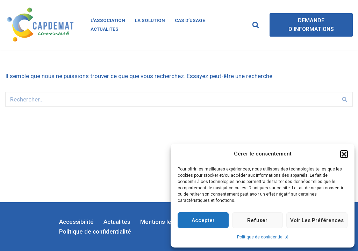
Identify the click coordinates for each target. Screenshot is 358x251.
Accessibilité (76, 221)
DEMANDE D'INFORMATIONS (311, 25)
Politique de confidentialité (262, 237)
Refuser (257, 220)
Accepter (203, 220)
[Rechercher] (255, 24)
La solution (150, 20)
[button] (344, 154)
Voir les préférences (317, 220)
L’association (108, 20)
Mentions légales (163, 221)
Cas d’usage (190, 20)
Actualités (105, 29)
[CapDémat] (42, 25)
